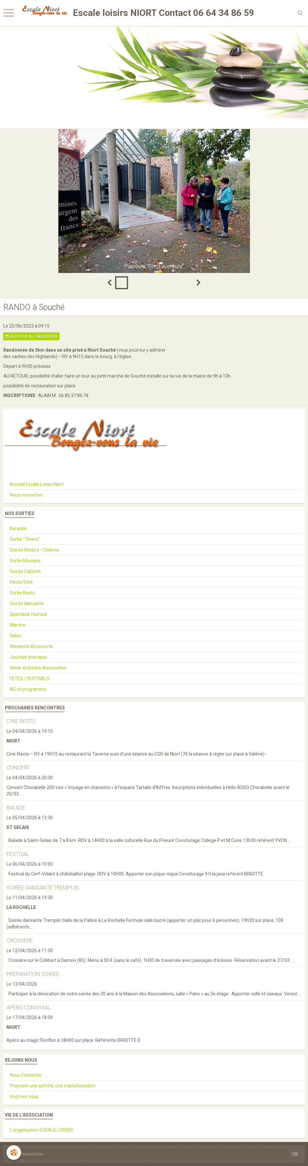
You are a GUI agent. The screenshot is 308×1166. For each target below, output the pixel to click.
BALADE (15, 807)
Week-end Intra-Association (38, 667)
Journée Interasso (28, 657)
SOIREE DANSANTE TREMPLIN (42, 887)
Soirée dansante (26, 603)
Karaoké (18, 528)
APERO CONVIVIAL (28, 1007)
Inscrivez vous (24, 1096)
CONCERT (18, 767)
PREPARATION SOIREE (32, 974)
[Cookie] (13, 1152)
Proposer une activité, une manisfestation (52, 1085)
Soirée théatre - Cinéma (34, 549)
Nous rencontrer (26, 495)
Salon (15, 635)
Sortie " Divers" (25, 539)
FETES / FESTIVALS (30, 678)
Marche (17, 625)
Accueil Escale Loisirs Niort (37, 484)
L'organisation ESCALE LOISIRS (41, 1130)
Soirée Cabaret (25, 571)
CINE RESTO (21, 721)
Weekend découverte (31, 646)
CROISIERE (19, 940)
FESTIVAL (17, 854)
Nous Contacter (25, 1075)
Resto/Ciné (21, 582)
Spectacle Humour (29, 614)
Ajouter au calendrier (31, 336)
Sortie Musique (25, 560)
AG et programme (28, 689)
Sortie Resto (22, 592)
